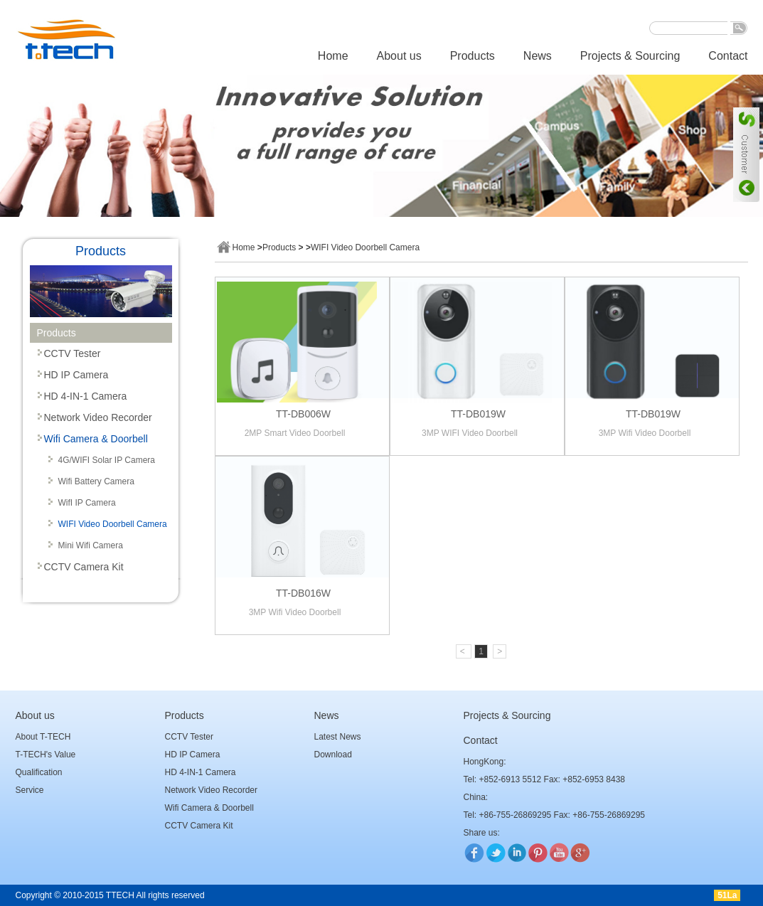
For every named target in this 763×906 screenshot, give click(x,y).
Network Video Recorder (98, 417)
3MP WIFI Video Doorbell (470, 433)
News (537, 56)
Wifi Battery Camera (96, 481)
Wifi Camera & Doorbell (96, 438)
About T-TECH (43, 737)
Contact (727, 56)
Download (333, 755)
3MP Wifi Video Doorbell (645, 433)
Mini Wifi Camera (90, 545)
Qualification (39, 772)
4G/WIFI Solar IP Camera (106, 460)
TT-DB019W (478, 414)
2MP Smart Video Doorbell (295, 433)
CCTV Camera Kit (84, 566)
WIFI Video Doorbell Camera (112, 524)
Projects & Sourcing (630, 56)
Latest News (337, 737)
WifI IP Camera (87, 503)
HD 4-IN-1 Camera (85, 396)
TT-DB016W (303, 593)
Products (472, 56)
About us (399, 56)
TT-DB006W (303, 414)
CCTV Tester (72, 353)
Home (333, 56)
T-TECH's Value (46, 755)
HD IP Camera (76, 374)
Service (30, 790)
